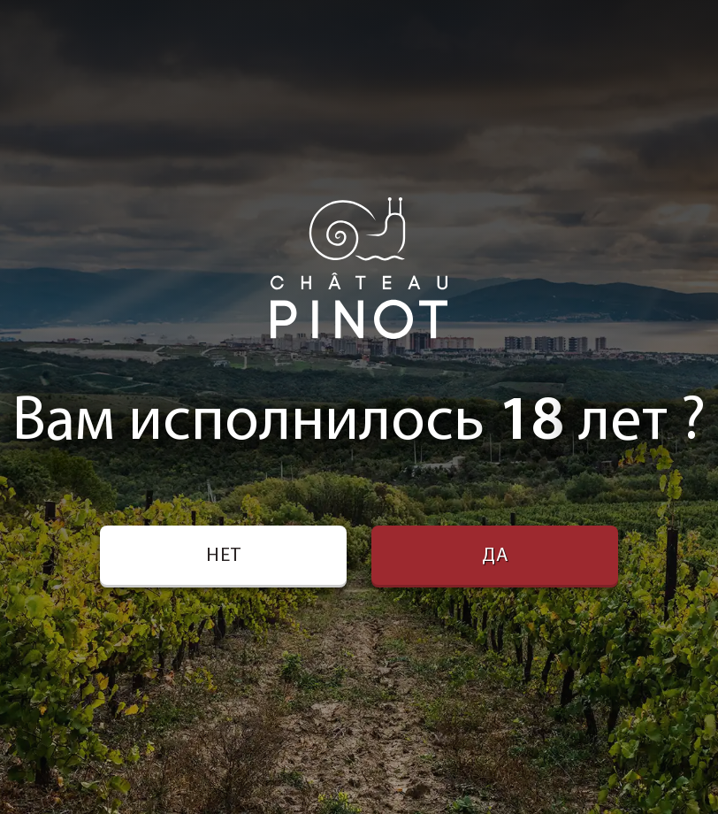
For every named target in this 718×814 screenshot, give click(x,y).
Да (495, 556)
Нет (223, 556)
